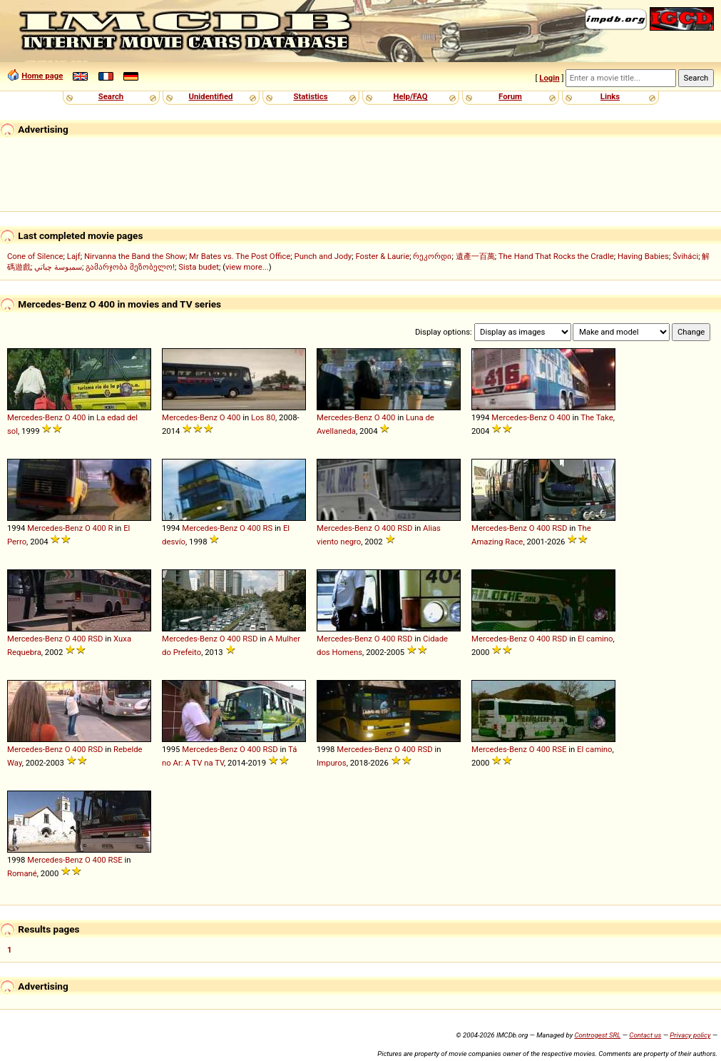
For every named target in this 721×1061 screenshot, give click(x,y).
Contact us (645, 1035)
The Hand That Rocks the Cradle (556, 256)
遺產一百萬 (475, 256)
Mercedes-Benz (35, 417)
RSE (559, 749)
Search (110, 96)
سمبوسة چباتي (58, 267)
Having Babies (643, 256)
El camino (595, 639)
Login (549, 78)
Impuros (332, 763)
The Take (597, 417)
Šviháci (685, 256)
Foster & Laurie (382, 256)
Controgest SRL (597, 1035)
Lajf (74, 256)
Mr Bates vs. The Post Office (239, 256)
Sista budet (198, 267)
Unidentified (211, 96)
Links (610, 96)
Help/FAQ (410, 96)
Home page (42, 76)
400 (79, 417)
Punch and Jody (323, 256)
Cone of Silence (35, 256)
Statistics (310, 96)
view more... (247, 267)
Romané (22, 873)
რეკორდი (432, 256)
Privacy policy (690, 1035)
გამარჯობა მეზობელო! (130, 267)
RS (268, 528)
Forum (510, 96)
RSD (404, 528)
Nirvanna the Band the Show (134, 256)
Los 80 (263, 417)
